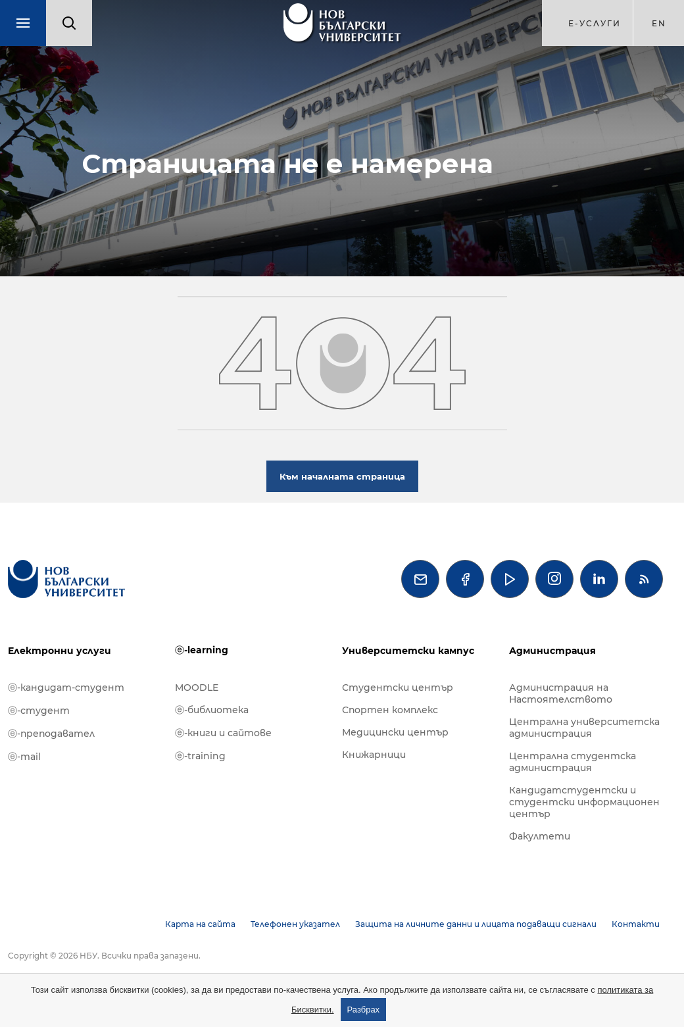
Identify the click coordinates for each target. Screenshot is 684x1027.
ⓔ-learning (201, 650)
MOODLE (196, 687)
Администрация (552, 651)
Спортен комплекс (390, 710)
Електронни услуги (59, 651)
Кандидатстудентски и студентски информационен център (584, 802)
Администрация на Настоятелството (560, 693)
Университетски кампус (408, 651)
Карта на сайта (200, 924)
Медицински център (395, 732)
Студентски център (397, 687)
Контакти (636, 924)
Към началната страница (342, 476)
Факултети (539, 836)
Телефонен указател (295, 924)
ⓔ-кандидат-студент (66, 687)
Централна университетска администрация (584, 727)
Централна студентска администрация (572, 762)
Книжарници (374, 755)
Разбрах (363, 1009)
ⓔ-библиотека (212, 710)
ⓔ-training (200, 756)
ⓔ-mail (24, 757)
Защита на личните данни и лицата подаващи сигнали (476, 924)
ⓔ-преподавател (51, 733)
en (659, 23)
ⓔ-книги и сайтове (223, 733)
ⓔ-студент (39, 710)
